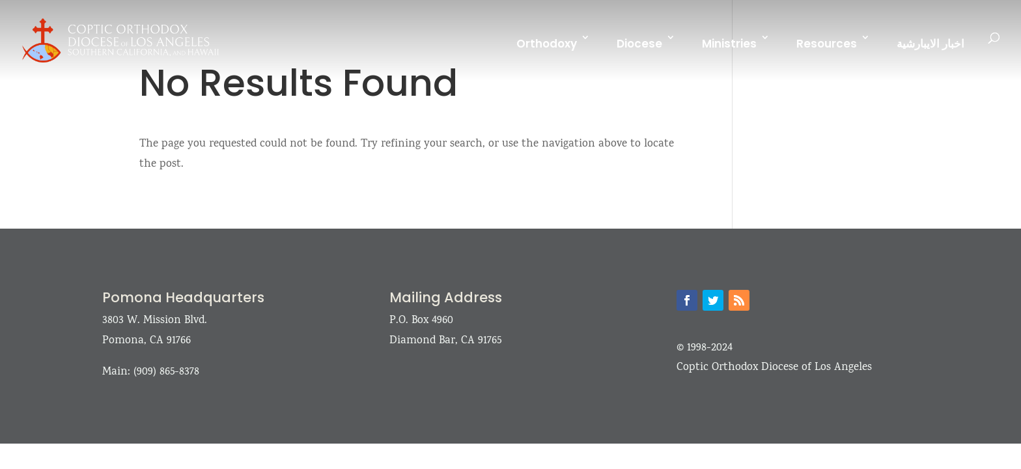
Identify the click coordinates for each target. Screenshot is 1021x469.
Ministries (729, 43)
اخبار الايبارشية (930, 43)
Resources (826, 43)
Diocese (639, 43)
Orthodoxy (546, 43)
